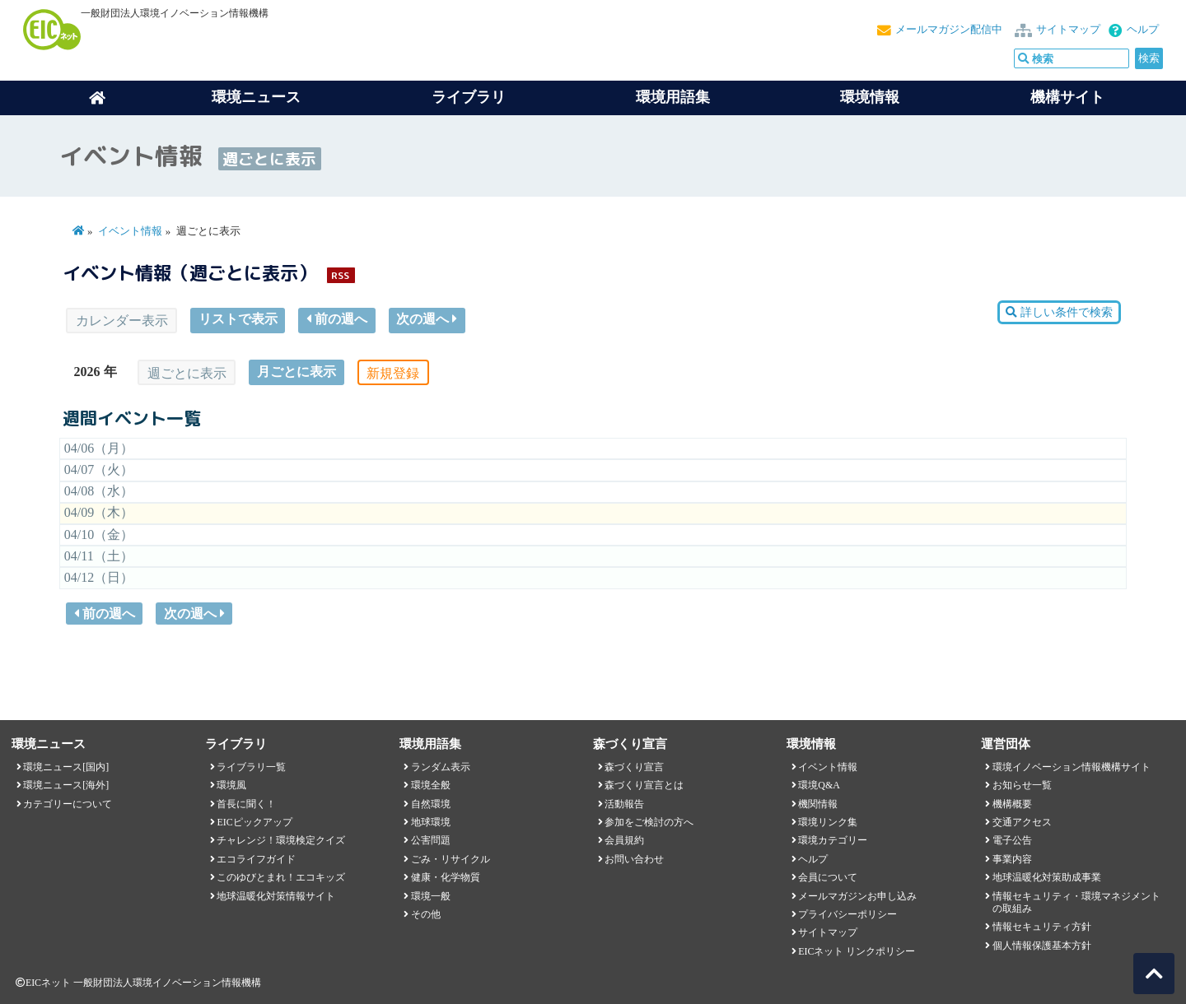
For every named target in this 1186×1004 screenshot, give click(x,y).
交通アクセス (1022, 822)
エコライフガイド (256, 859)
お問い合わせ (634, 859)
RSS (340, 275)
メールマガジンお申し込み (857, 896)
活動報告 (624, 804)
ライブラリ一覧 (251, 767)
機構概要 (1012, 804)
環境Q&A (818, 785)
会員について (827, 877)
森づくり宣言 (634, 767)
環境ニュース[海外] (66, 785)
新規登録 (393, 373)
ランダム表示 (440, 767)
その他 (426, 914)
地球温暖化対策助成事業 (1046, 877)
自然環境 (431, 804)
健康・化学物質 (445, 877)
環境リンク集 (827, 822)
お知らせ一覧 (1022, 785)
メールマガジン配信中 (948, 29)
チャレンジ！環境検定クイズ (281, 840)
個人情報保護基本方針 (1041, 945)
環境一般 (431, 896)
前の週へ (336, 319)
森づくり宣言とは (644, 785)
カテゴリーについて (67, 804)
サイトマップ (1068, 29)
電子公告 (1012, 840)
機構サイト (1067, 97)
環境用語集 (673, 97)
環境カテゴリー (832, 840)
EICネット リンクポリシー (856, 951)
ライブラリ (469, 97)
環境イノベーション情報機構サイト (1071, 767)
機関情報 (818, 804)
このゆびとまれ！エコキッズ (281, 877)
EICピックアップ (254, 822)
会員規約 (624, 840)
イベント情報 (130, 231)
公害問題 (431, 840)
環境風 (231, 785)
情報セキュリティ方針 (1041, 926)
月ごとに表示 (296, 372)
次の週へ (426, 319)
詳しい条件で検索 (1059, 312)
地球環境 (431, 822)
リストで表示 (238, 319)
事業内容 (1012, 859)
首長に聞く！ (246, 804)
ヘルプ (1143, 29)
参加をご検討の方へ (649, 822)
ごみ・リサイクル (450, 859)
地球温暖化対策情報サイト (276, 896)
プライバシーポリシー (847, 914)
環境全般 (431, 785)
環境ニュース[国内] (66, 767)
